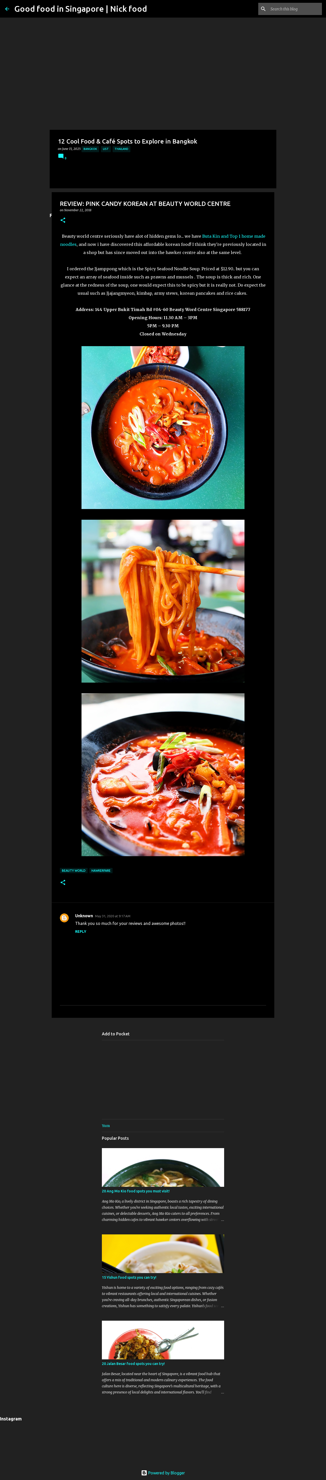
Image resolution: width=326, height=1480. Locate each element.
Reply (80, 931)
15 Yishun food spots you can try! (129, 1277)
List (106, 148)
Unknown (84, 915)
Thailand (121, 148)
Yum (106, 1125)
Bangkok (90, 148)
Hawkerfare (101, 870)
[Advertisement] (163, 35)
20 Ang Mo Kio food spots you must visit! (136, 1191)
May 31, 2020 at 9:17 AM (112, 916)
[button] (63, 220)
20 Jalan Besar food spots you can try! (133, 1364)
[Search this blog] (295, 9)
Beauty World (74, 870)
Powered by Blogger (163, 1473)
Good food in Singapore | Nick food (80, 8)
